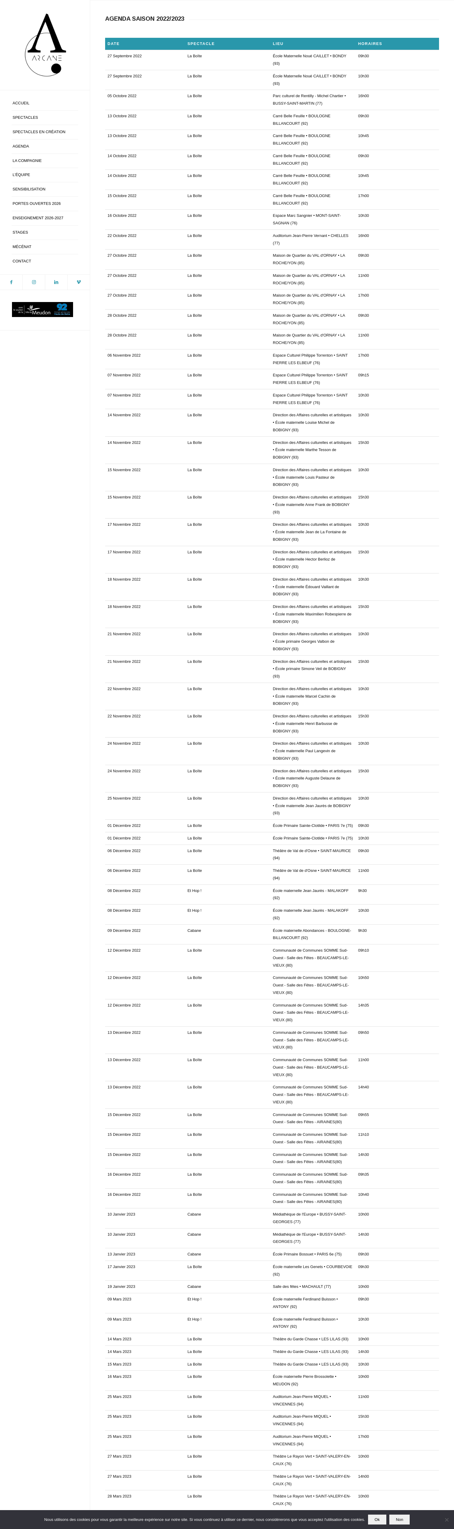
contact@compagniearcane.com (272, 1490)
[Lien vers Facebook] (11, 282)
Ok (377, 1519)
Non (399, 1519)
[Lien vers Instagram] (33, 282)
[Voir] (182, 1295)
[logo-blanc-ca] (45, 45)
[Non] (447, 1520)
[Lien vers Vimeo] (78, 282)
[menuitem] (45, 103)
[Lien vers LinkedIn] (56, 282)
